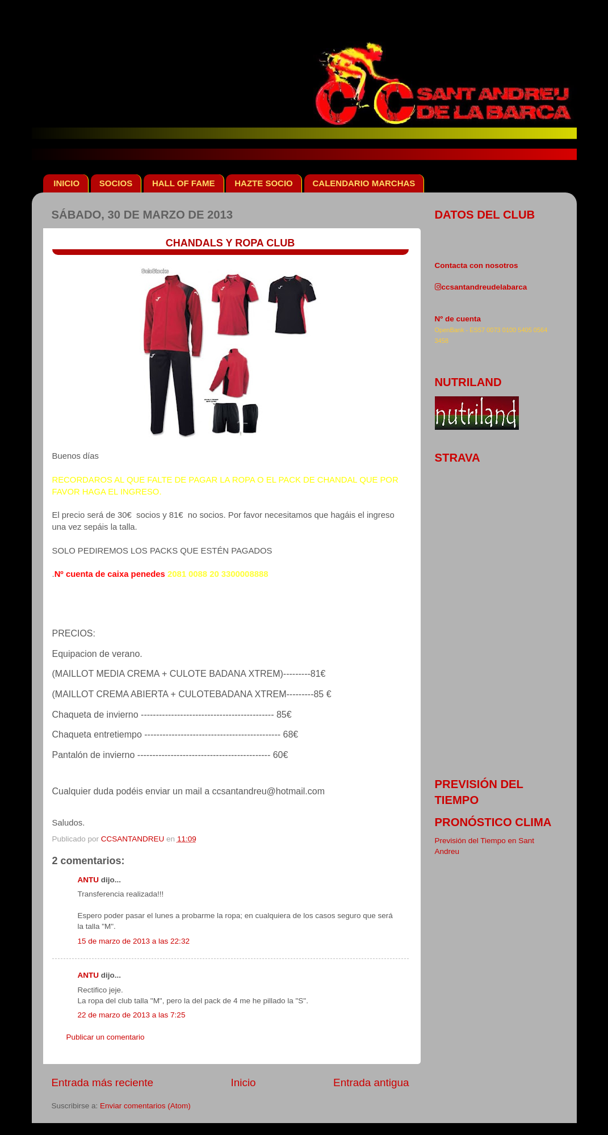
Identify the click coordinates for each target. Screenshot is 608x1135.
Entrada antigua (371, 1082)
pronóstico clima (493, 822)
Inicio (243, 1082)
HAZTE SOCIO (263, 183)
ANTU (88, 880)
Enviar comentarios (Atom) (145, 1106)
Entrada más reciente (103, 1082)
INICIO (66, 183)
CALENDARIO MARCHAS (364, 183)
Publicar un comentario (105, 1037)
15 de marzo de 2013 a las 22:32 (134, 941)
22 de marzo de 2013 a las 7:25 (132, 1015)
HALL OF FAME (183, 183)
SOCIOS (115, 183)
